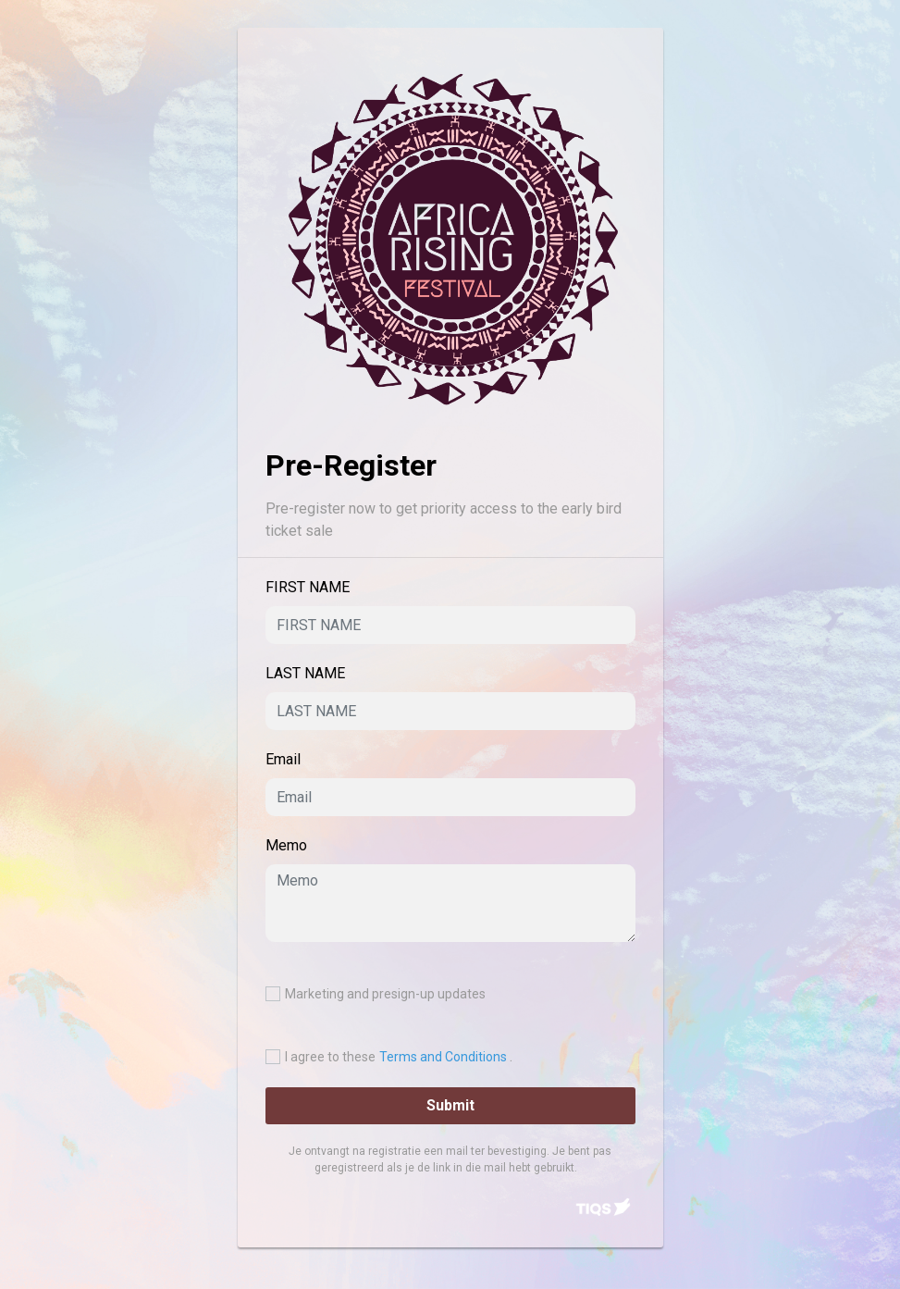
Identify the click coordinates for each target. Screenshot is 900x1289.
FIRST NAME (307, 587)
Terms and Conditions (444, 1056)
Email (283, 759)
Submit (450, 1105)
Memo (286, 845)
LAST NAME (305, 673)
